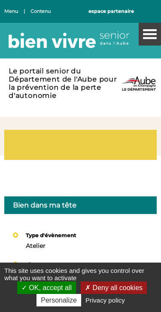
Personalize (59, 300)
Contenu (40, 11)
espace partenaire (111, 11)
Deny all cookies (114, 287)
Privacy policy (105, 300)
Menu (11, 11)
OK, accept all (46, 287)
